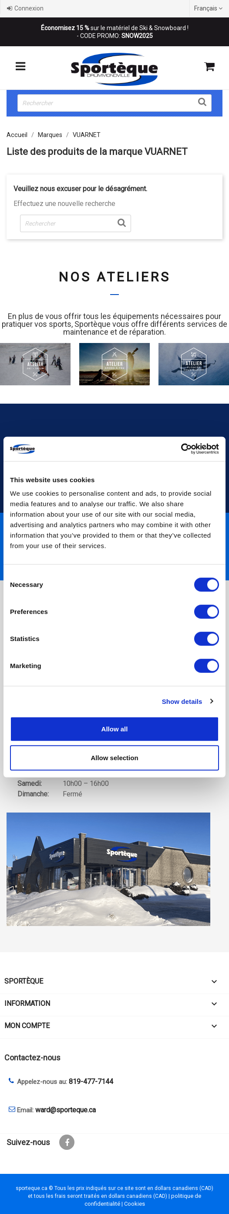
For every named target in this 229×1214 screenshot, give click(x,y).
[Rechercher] (114, 103)
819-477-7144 (91, 1081)
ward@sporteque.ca (65, 1110)
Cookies (134, 1203)
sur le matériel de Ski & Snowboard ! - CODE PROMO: (115, 31)
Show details (182, 701)
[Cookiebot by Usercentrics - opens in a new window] (181, 449)
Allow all (114, 729)
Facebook (66, 1142)
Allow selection (114, 757)
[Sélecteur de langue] (209, 8)
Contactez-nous (32, 1057)
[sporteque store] (114, 869)
